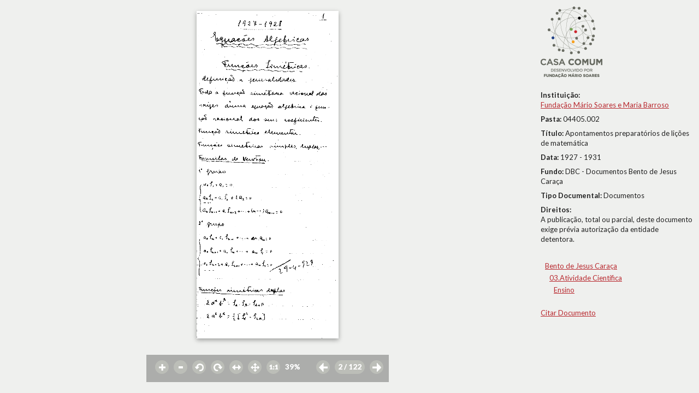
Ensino (564, 289)
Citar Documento (568, 312)
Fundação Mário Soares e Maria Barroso (605, 104)
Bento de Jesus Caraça (581, 265)
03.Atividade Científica (585, 277)
